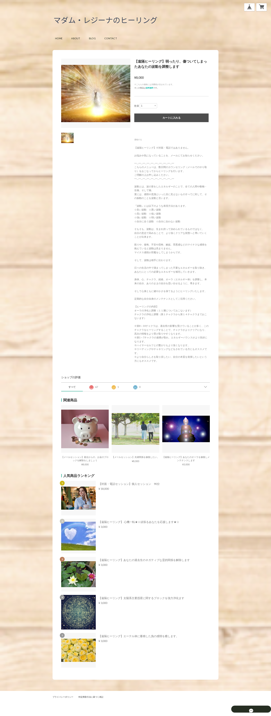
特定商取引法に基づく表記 (90, 697)
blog (92, 38)
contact (110, 38)
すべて (72, 386)
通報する (138, 139)
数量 (136, 105)
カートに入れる (171, 117)
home (59, 38)
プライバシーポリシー (63, 697)
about (75, 38)
